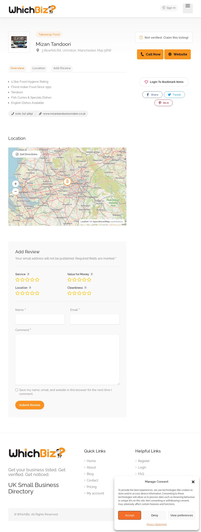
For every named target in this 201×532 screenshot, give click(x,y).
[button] (193, 482)
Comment (23, 331)
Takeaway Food (49, 34)
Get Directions (28, 156)
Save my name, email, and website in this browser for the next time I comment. (65, 393)
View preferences (181, 515)
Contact (92, 481)
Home (91, 462)
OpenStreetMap (101, 223)
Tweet (174, 94)
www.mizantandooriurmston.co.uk (62, 115)
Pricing (92, 488)
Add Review (51, 68)
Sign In (171, 8)
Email (75, 311)
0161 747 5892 (22, 115)
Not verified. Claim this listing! (163, 37)
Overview (15, 68)
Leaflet (85, 223)
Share (152, 94)
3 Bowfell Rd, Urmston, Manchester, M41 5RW (73, 50)
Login (142, 468)
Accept (129, 515)
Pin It (163, 102)
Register (144, 462)
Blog (90, 475)
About (91, 468)
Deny (154, 515)
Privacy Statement (157, 524)
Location (32, 68)
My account (95, 494)
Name (20, 311)
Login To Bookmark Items (164, 81)
